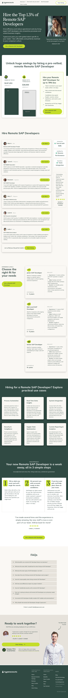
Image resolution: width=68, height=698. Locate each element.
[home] (8, 3)
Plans (44, 681)
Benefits (45, 677)
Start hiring (30, 248)
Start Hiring (34, 688)
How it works (35, 683)
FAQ (33, 685)
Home (33, 674)
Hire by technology (60, 677)
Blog (57, 675)
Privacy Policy (59, 686)
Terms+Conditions (60, 684)
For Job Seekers (59, 679)
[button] (22, 2)
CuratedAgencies (60, 682)
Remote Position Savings (36, 677)
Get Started (46, 686)
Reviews (34, 681)
